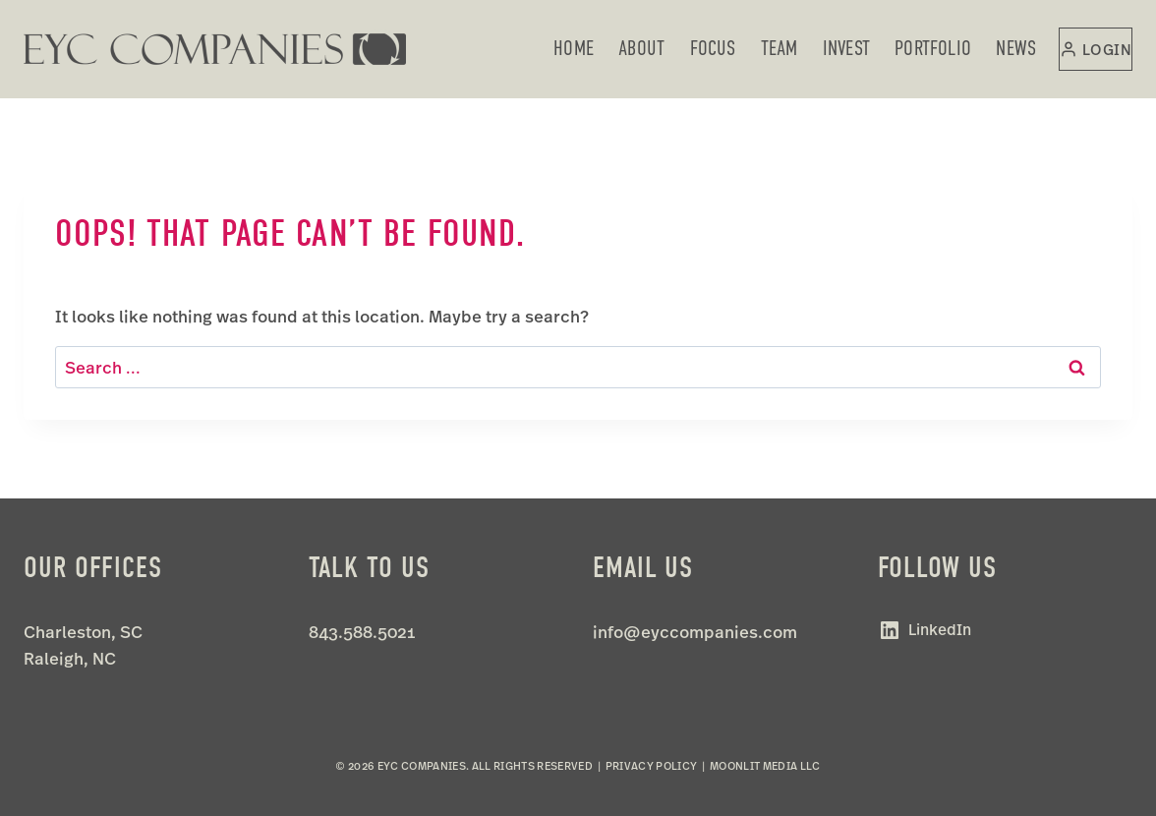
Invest (846, 48)
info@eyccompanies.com (695, 631)
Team (779, 48)
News (1016, 48)
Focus (713, 48)
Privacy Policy (652, 766)
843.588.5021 (362, 631)
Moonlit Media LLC (765, 766)
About (641, 48)
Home (573, 48)
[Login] (1095, 49)
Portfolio (933, 48)
